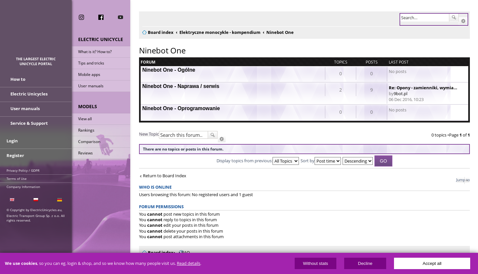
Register (15, 155)
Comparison (89, 141)
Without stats (315, 263)
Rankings (86, 130)
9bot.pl (400, 93)
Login (12, 141)
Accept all (432, 263)
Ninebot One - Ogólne (168, 70)
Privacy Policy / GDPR (23, 170)
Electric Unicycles (29, 94)
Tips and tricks (91, 63)
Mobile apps (89, 74)
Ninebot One (162, 50)
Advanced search (463, 21)
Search (454, 18)
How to (17, 79)
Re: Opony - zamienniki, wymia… (423, 88)
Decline (365, 263)
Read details (188, 263)
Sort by (321, 161)
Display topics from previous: (258, 161)
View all (85, 119)
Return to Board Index (164, 176)
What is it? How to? (95, 51)
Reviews (85, 153)
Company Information (23, 186)
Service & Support (29, 123)
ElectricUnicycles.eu (36, 31)
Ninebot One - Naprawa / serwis (180, 86)
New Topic (149, 134)
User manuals (91, 86)
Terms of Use (17, 178)
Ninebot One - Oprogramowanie (181, 108)
